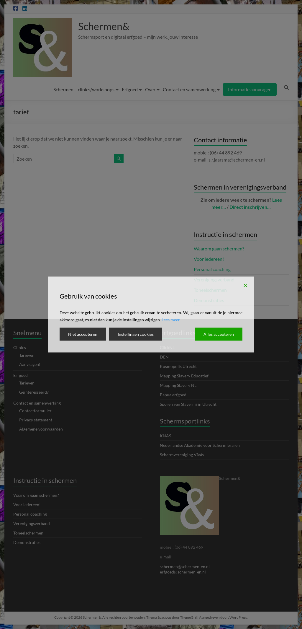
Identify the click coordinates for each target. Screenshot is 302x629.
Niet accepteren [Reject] (82, 334)
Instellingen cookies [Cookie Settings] (135, 334)
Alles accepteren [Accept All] (218, 334)
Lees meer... (172, 319)
